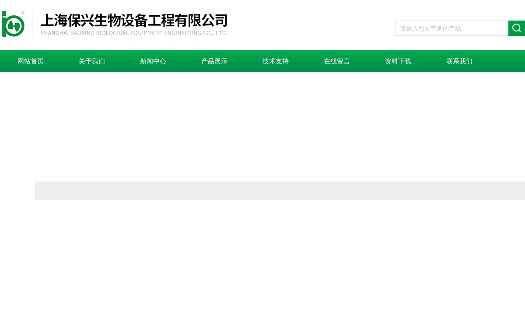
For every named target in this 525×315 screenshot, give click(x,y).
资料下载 (398, 61)
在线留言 (337, 61)
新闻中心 (153, 61)
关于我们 (92, 61)
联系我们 (459, 61)
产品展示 (214, 61)
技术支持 (275, 61)
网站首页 (31, 61)
